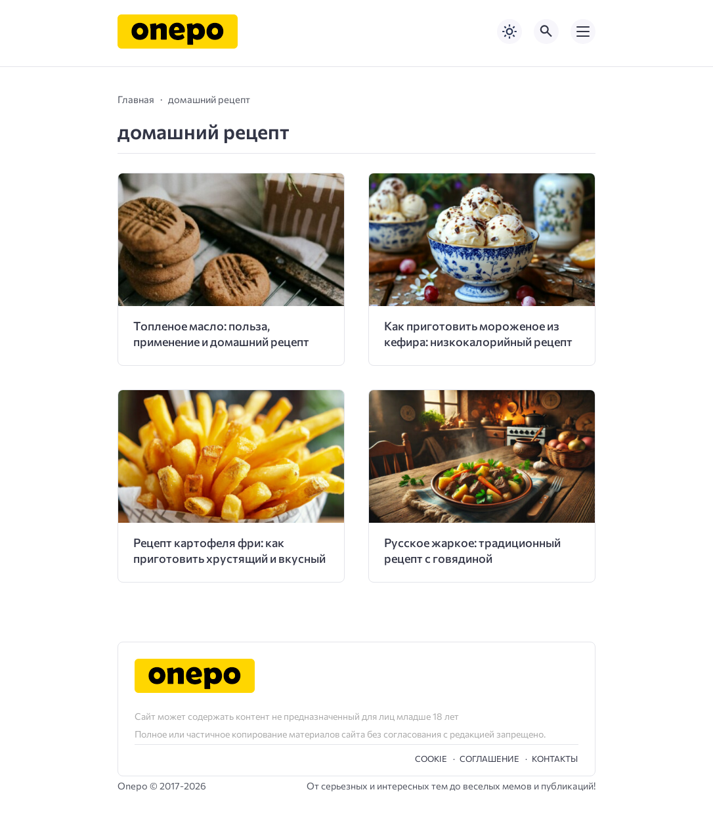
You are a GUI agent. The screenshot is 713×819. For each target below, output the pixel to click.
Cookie (431, 758)
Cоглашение (489, 758)
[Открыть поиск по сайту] (546, 31)
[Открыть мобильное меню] (583, 31)
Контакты (555, 758)
